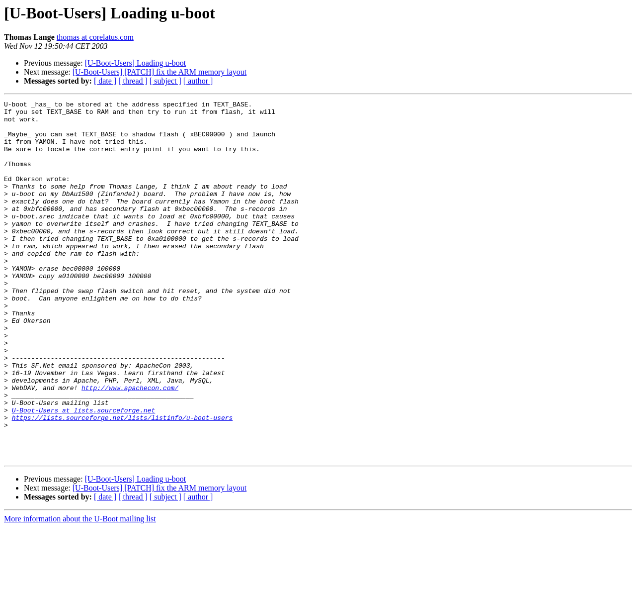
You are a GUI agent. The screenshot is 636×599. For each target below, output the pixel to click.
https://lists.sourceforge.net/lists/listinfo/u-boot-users (122, 481)
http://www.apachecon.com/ (129, 445)
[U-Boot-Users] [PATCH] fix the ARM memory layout (160, 72)
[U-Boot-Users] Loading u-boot (135, 63)
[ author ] (198, 81)
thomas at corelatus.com (95, 37)
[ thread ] (133, 81)
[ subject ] (165, 81)
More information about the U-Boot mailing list (80, 590)
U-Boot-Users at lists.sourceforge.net (84, 472)
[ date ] (105, 81)
